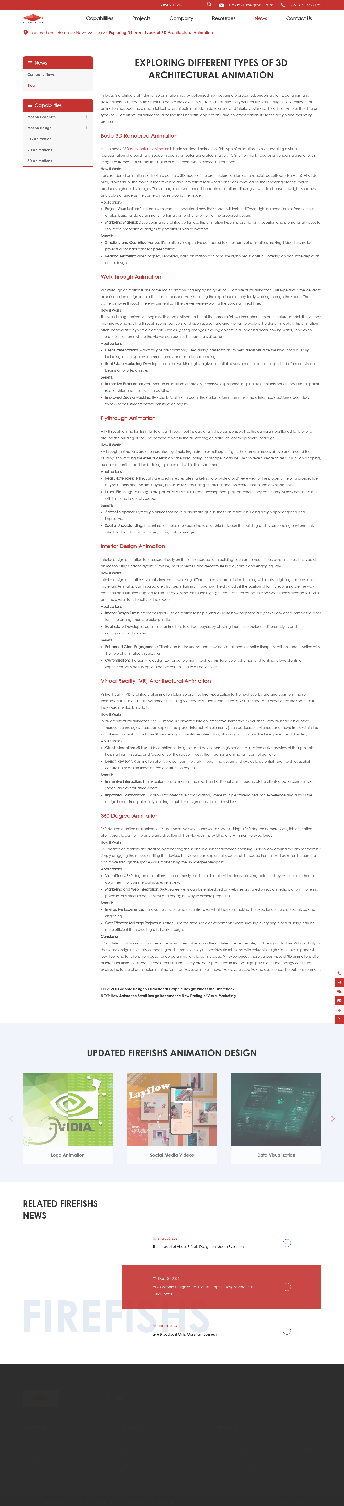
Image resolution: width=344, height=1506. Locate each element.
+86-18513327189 (305, 4)
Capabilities (99, 18)
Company (181, 18)
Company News (41, 74)
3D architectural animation (146, 148)
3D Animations (39, 161)
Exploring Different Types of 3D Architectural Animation (161, 32)
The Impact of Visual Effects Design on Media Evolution (198, 1246)
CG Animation (39, 139)
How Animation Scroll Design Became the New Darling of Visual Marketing (173, 996)
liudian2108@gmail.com (250, 4)
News (260, 18)
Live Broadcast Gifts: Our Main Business (185, 1334)
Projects (141, 18)
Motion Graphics (41, 117)
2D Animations (39, 150)
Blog (97, 32)
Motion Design (39, 128)
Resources (223, 18)
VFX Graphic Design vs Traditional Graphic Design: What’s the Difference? (173, 989)
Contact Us (299, 18)
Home (63, 32)
